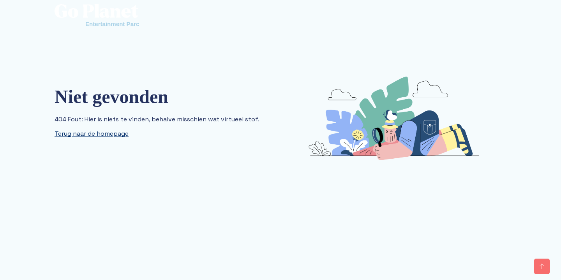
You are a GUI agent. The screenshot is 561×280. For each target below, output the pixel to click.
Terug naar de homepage (92, 134)
